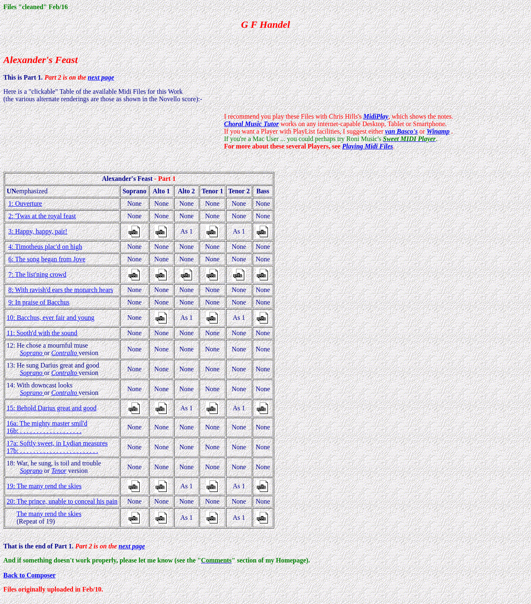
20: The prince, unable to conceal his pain (62, 501)
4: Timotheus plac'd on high (45, 246)
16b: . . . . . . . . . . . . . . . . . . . (44, 430)
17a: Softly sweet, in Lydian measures (57, 443)
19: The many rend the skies (44, 486)
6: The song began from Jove (46, 259)
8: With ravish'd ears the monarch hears (60, 289)
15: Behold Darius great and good (51, 408)
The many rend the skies (49, 513)
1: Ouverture (25, 203)
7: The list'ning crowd (37, 274)
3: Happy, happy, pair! (37, 231)
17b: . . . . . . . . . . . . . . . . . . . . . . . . (52, 450)
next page (101, 77)
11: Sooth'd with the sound (42, 332)
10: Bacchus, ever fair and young (50, 317)
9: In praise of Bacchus (39, 302)
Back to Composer (29, 575)
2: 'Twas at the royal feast (42, 215)
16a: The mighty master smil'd (47, 423)
